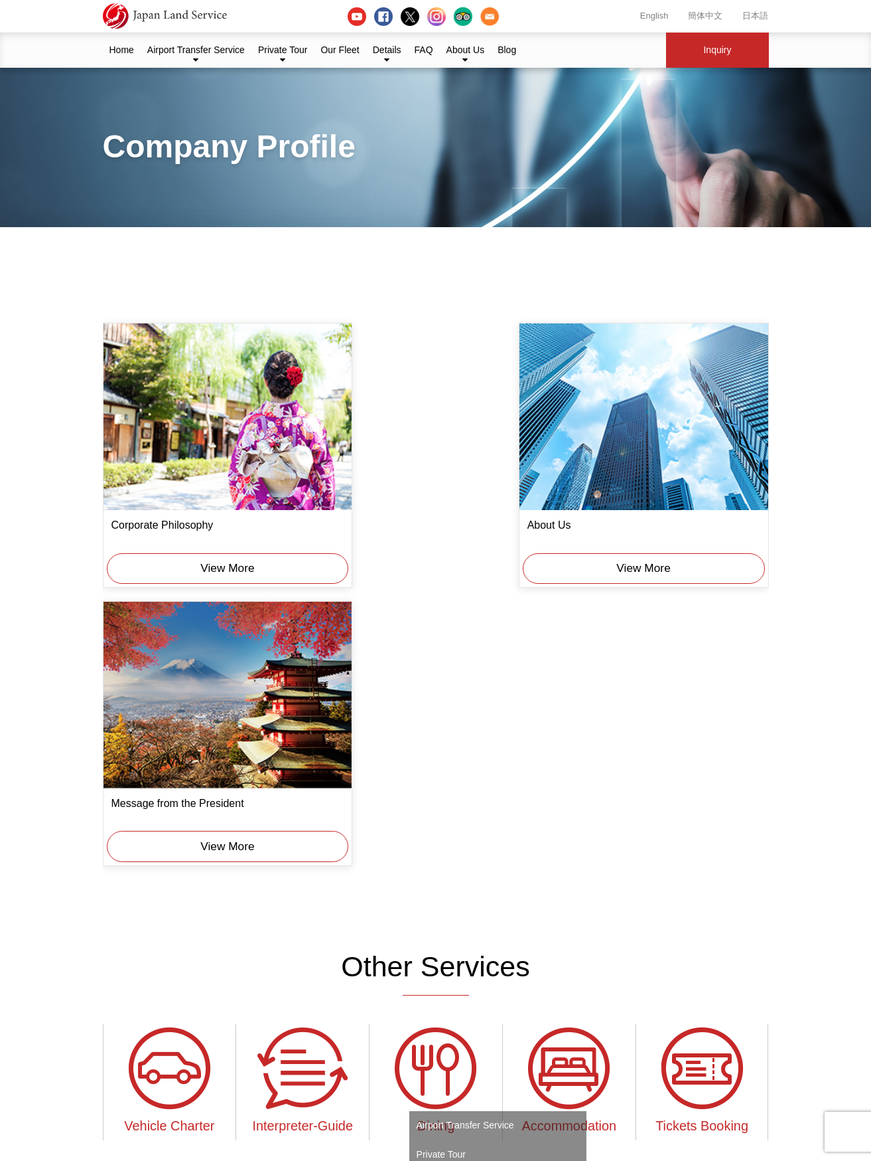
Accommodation (569, 776)
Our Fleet (339, 50)
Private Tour (282, 50)
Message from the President (630, 497)
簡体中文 (705, 16)
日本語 (755, 16)
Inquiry (717, 50)
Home (121, 50)
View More (209, 538)
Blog (507, 50)
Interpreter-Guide (302, 776)
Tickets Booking (702, 776)
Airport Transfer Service (196, 50)
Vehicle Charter (169, 776)
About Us (465, 50)
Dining (435, 776)
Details (387, 50)
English (654, 16)
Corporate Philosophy (162, 497)
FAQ (424, 50)
